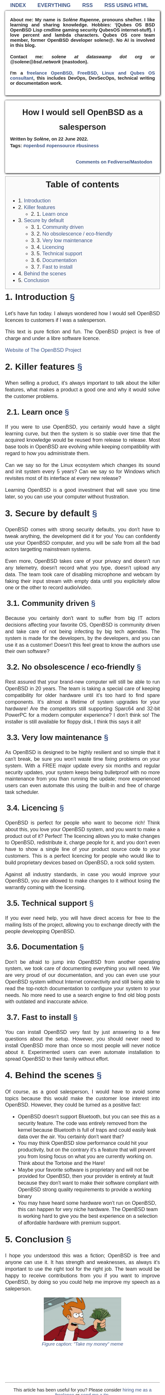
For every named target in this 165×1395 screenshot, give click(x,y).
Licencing (53, 247)
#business (87, 145)
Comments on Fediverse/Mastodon (114, 161)
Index (18, 5)
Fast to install (58, 267)
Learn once (55, 214)
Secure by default (44, 220)
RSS (87, 5)
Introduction (37, 200)
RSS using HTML (126, 5)
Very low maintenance (68, 240)
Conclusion (36, 280)
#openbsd (34, 145)
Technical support (62, 253)
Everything (53, 5)
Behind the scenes (45, 273)
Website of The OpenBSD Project (43, 350)
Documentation (60, 260)
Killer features (39, 207)
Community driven (63, 227)
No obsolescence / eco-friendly (78, 233)
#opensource (60, 145)
